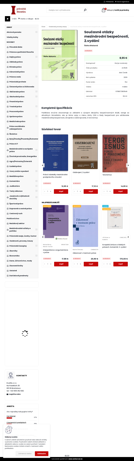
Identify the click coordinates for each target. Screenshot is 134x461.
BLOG (37, 19)
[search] (85, 10)
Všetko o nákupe (25, 19)
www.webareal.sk (75, 459)
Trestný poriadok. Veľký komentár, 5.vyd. (27, 304)
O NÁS (14, 19)
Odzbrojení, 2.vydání (81, 172)
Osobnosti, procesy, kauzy (58, 27)
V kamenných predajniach (16, 423)
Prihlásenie (110, 2)
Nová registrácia (123, 2)
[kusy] (47, 191)
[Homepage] (7, 19)
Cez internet (11, 416)
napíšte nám (15, 394)
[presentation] (42, 165)
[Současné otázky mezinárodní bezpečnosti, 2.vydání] (60, 55)
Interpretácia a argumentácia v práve (55, 251)
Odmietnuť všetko (24, 454)
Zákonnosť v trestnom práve (84, 253)
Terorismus (107, 175)
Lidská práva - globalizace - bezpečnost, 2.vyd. (25, 332)
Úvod (43, 27)
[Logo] (19, 10)
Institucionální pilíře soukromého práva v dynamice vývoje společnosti (26, 349)
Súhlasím (41, 453)
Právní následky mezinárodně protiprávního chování (55, 175)
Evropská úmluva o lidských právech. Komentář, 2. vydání (114, 246)
